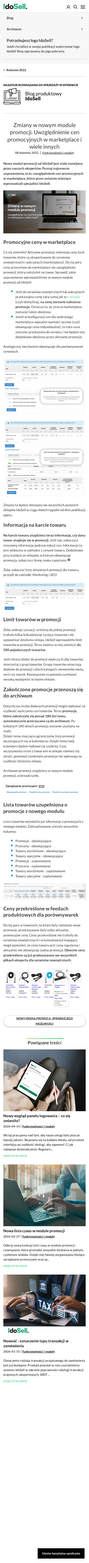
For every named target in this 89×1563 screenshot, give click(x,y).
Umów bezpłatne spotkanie (61, 1553)
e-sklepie (73, 297)
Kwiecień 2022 (16, 70)
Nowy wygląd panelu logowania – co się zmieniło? (36, 1118)
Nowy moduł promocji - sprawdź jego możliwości (44, 1021)
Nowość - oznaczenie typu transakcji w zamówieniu (35, 1343)
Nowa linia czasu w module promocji (34, 1230)
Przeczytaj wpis (15, 1156)
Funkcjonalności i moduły (58, 152)
